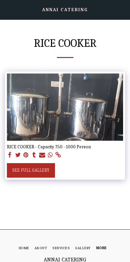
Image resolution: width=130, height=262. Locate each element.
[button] (7, 9)
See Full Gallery (30, 170)
